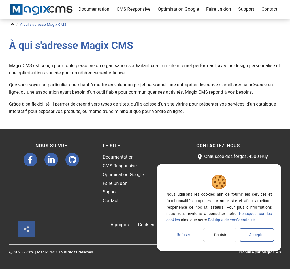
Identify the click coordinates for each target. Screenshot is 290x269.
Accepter (257, 234)
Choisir (220, 234)
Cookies (146, 224)
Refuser (183, 234)
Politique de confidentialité (231, 220)
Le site (111, 145)
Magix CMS (271, 252)
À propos (119, 224)
